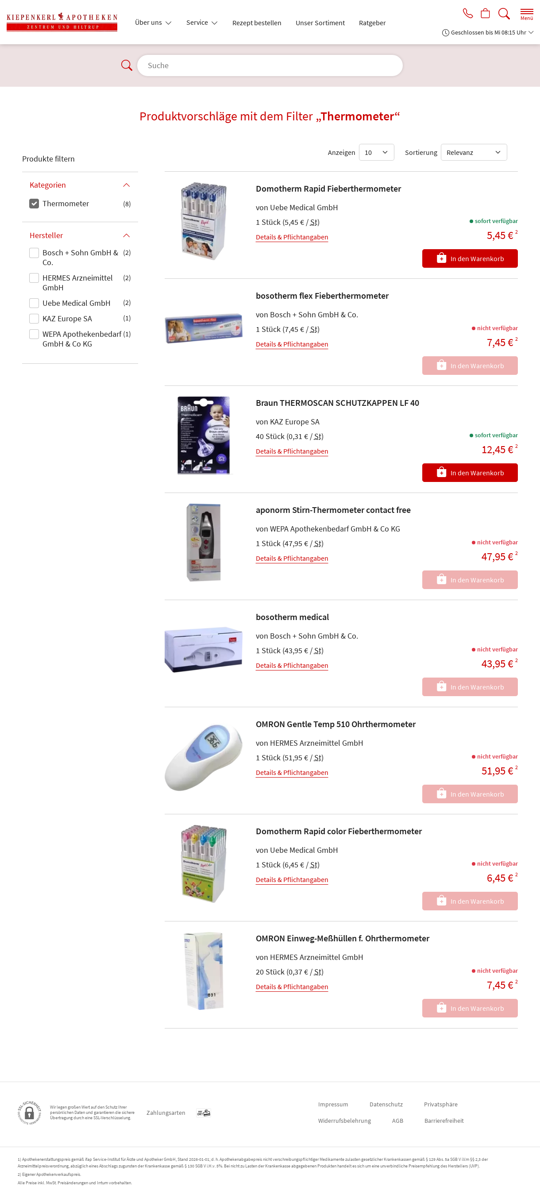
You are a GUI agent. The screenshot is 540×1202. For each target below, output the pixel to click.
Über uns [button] (149, 22)
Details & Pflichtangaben (292, 236)
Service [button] (197, 22)
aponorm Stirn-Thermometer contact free (333, 509)
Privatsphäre (441, 1104)
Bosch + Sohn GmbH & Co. (80, 257)
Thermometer (65, 203)
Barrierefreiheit (444, 1121)
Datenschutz (386, 1104)
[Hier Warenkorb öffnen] (485, 14)
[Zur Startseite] (65, 22)
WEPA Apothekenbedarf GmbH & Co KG (81, 339)
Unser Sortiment (320, 22)
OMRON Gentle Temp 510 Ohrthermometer (336, 723)
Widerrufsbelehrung (344, 1121)
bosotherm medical (292, 616)
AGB (397, 1121)
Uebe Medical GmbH (76, 303)
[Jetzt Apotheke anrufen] (465, 14)
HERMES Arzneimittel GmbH (77, 283)
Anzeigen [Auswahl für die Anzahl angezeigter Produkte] (341, 152)
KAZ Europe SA (67, 318)
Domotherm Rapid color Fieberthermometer (339, 830)
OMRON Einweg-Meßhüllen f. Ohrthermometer (342, 938)
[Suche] (504, 13)
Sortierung (421, 152)
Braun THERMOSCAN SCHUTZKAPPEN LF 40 (337, 402)
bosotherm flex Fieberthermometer (322, 295)
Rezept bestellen (257, 22)
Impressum (333, 1104)
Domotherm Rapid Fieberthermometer (328, 188)
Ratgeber (372, 22)
